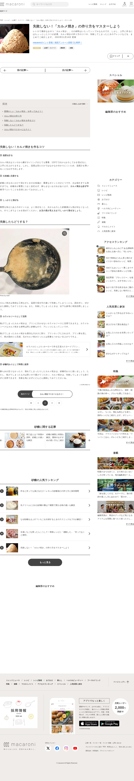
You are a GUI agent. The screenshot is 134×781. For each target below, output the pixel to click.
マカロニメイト (27, 684)
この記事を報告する (84, 384)
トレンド (103, 4)
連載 (15, 684)
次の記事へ (67, 70)
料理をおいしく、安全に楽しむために (119, 747)
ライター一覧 (97, 743)
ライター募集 (107, 743)
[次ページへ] (59, 403)
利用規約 (95, 751)
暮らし (59, 680)
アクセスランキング (45, 684)
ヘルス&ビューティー (75, 680)
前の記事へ (22, 70)
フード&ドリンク (93, 680)
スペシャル (61, 684)
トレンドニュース (13, 680)
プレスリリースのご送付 (94, 747)
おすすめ (112, 4)
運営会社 (88, 751)
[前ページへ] (31, 403)
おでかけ (49, 680)
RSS (104, 747)
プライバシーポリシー (107, 751)
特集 (8, 684)
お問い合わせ (117, 743)
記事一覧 (88, 743)
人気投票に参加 (76, 684)
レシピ (26, 680)
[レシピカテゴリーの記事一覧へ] (37, 48)
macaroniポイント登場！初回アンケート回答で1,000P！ (57, 42)
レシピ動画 (93, 4)
